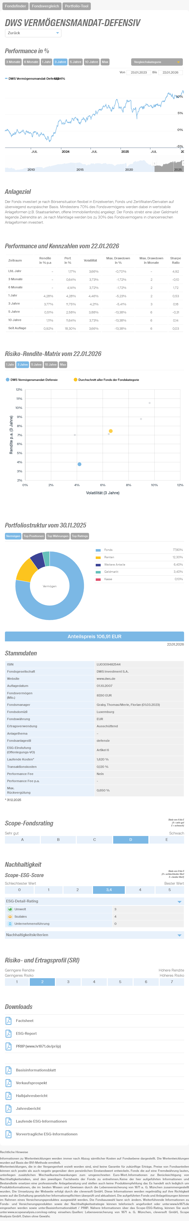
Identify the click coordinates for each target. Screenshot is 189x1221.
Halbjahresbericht (31, 1095)
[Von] (138, 72)
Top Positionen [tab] (34, 536)
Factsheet (24, 1020)
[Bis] (170, 72)
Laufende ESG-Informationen (41, 1121)
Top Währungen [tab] (57, 536)
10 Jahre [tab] (51, 365)
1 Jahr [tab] (10, 365)
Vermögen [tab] (13, 536)
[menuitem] (169, 163)
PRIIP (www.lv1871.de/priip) (38, 1046)
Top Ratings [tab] (80, 536)
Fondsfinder (15, 6)
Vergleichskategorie (147, 62)
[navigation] (94, 6)
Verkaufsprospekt (31, 1083)
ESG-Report (26, 1033)
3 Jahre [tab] (22, 365)
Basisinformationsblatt (36, 1070)
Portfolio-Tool (76, 6)
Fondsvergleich (45, 6)
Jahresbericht (28, 1108)
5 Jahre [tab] (36, 365)
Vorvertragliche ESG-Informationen (47, 1134)
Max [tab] (63, 365)
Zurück (14, 33)
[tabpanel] (94, 436)
